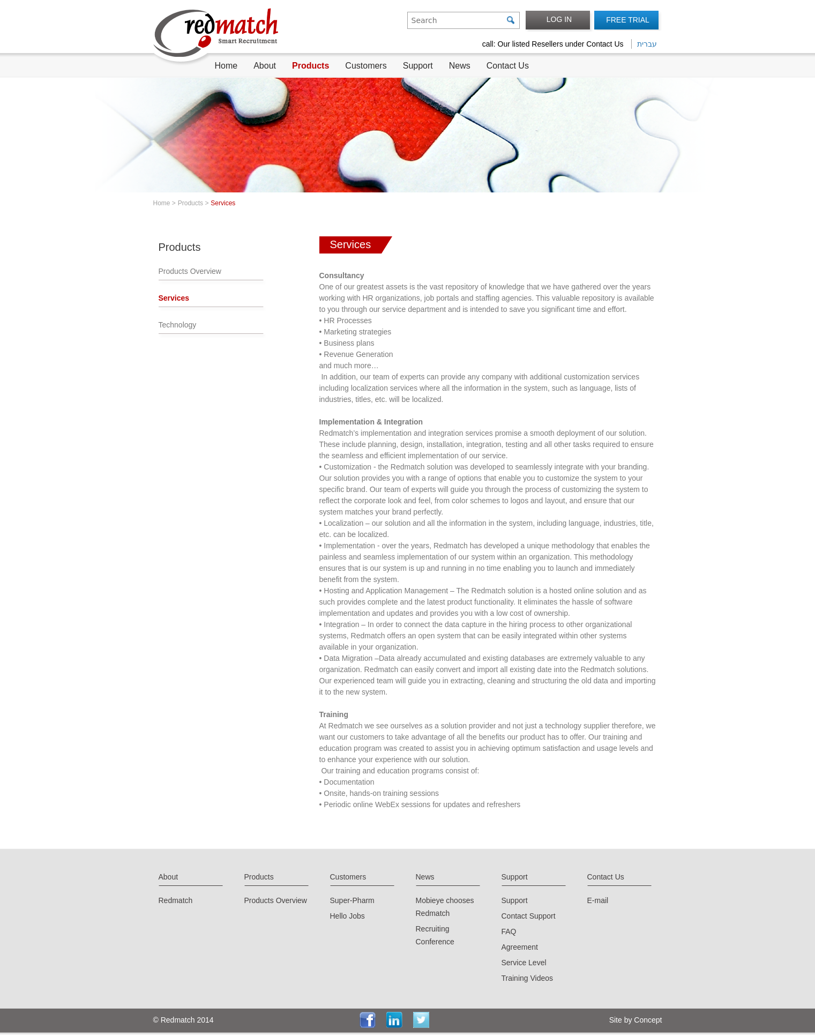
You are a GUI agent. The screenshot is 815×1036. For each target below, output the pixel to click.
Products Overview (190, 271)
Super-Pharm (352, 900)
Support (418, 65)
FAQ (509, 931)
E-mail (598, 900)
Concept (647, 1020)
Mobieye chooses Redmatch (445, 907)
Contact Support (529, 916)
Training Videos (528, 978)
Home (226, 65)
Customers (365, 65)
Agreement (520, 947)
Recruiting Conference (435, 935)
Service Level (524, 962)
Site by (619, 1020)
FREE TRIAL (627, 20)
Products (310, 65)
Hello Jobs (347, 916)
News (459, 65)
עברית (647, 44)
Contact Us (508, 65)
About (264, 65)
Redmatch (176, 900)
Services (174, 298)
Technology (178, 325)
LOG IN (559, 19)
